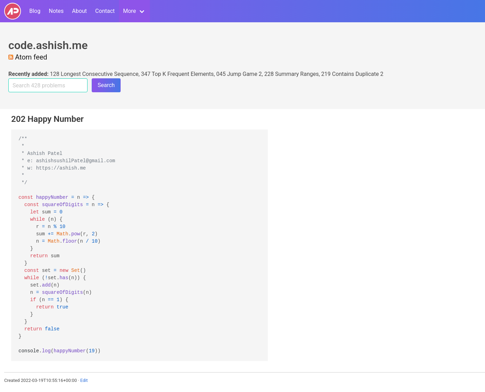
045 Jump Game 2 (239, 74)
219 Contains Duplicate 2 (352, 74)
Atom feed (27, 57)
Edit (84, 380)
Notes (56, 11)
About (79, 11)
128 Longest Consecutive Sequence (94, 74)
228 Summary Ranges (291, 74)
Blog (34, 11)
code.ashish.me (48, 45)
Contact (105, 11)
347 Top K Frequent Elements (177, 74)
